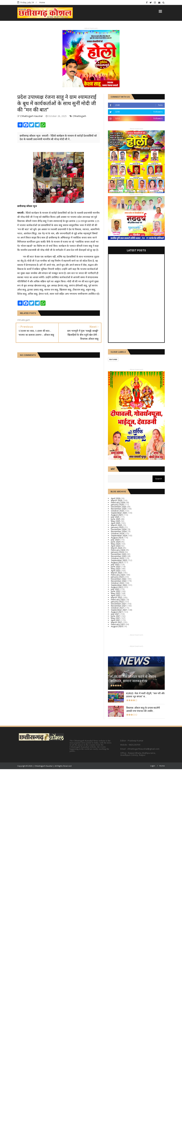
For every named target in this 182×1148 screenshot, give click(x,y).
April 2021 (115, 620)
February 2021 (118, 624)
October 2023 (117, 558)
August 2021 (117, 611)
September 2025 (119, 512)
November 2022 (119, 580)
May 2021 (115, 618)
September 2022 (119, 585)
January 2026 (117, 504)
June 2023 (115, 566)
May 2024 (115, 543)
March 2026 (116, 500)
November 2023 (119, 556)
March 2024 (116, 547)
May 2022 (115, 593)
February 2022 (118, 599)
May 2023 (115, 568)
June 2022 (115, 591)
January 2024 (117, 552)
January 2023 (117, 576)
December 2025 (118, 506)
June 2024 (115, 541)
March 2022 (116, 597)
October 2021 (117, 607)
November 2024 (119, 531)
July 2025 (115, 516)
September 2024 (119, 535)
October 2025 (117, 510)
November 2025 (119, 508)
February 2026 (118, 502)
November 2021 (119, 605)
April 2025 (115, 523)
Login (152, 766)
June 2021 (115, 616)
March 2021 (116, 622)
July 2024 (115, 539)
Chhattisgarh (79, 116)
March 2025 (116, 525)
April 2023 (115, 570)
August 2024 (117, 537)
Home (42, 2)
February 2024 (118, 550)
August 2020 (117, 626)
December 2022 (118, 578)
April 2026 (115, 498)
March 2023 (116, 572)
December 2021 (118, 603)
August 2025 (117, 514)
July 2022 (115, 589)
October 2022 (117, 583)
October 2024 (117, 533)
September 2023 (119, 560)
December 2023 (118, 554)
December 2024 (118, 529)
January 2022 (117, 601)
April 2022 (115, 595)
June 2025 (115, 519)
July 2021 (115, 614)
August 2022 (117, 587)
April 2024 (115, 545)
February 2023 (118, 574)
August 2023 (117, 562)
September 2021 (119, 609)
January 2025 (117, 527)
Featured (113, 359)
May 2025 (115, 521)
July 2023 (115, 564)
